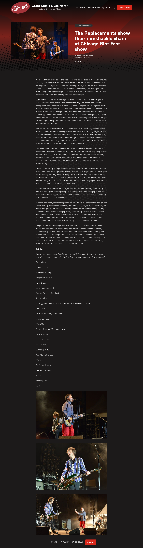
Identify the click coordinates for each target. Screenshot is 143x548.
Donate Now (124, 8)
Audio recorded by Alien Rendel (50, 254)
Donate (90, 542)
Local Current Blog (84, 25)
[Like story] (78, 61)
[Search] (113, 7)
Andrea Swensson (85, 55)
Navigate (81, 8)
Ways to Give (94, 8)
